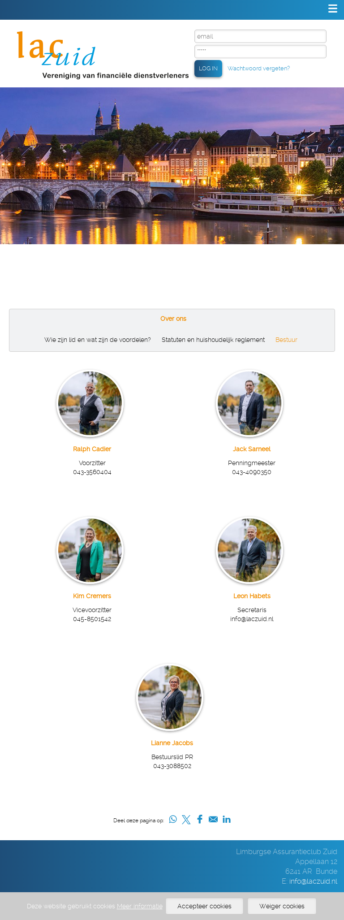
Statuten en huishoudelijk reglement (213, 339)
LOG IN (208, 68)
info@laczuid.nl (313, 881)
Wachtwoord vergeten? (259, 68)
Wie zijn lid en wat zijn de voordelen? (97, 339)
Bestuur (286, 339)
